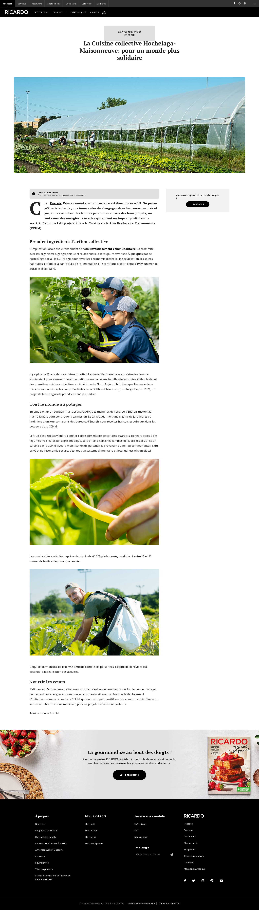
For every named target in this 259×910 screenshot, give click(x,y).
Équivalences (42, 862)
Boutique (22, 3)
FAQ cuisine (140, 824)
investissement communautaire (113, 249)
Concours (40, 856)
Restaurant (37, 3)
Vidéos (94, 12)
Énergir (129, 35)
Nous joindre (140, 836)
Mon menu (90, 836)
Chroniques (78, 12)
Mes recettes (91, 830)
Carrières (101, 3)
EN (229, 3)
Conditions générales (169, 903)
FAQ (136, 830)
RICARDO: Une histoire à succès (51, 843)
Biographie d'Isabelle (45, 836)
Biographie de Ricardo (46, 830)
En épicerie (71, 3)
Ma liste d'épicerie (94, 843)
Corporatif (87, 3)
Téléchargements (44, 869)
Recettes (7, 3)
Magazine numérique (194, 868)
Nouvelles (40, 824)
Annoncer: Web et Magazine (49, 849)
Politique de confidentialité (141, 903)
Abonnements (53, 3)
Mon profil (90, 824)
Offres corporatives (194, 855)
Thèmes (60, 12)
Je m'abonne (129, 775)
